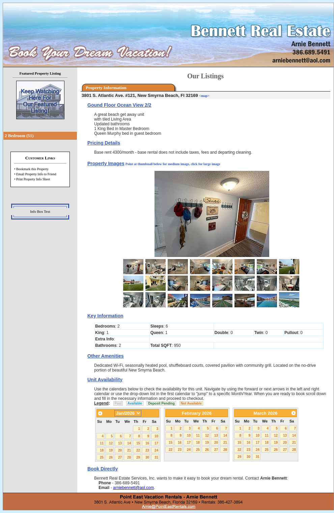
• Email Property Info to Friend (35, 174)
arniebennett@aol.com (133, 487)
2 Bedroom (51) (19, 135)
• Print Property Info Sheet (32, 179)
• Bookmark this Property (31, 169)
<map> (204, 96)
